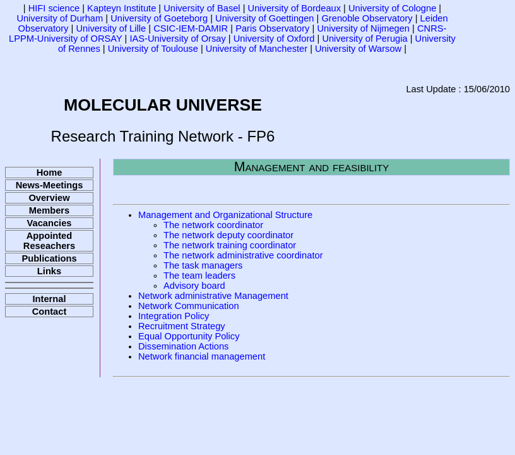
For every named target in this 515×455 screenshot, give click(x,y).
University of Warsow (358, 49)
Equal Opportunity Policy (189, 336)
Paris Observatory (272, 28)
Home (49, 172)
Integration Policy (173, 316)
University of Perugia (364, 38)
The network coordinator (213, 225)
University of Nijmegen (363, 28)
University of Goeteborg (159, 18)
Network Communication (188, 306)
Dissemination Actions (183, 346)
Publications (48, 258)
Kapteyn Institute (121, 8)
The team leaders (199, 275)
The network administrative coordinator (243, 255)
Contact (49, 311)
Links (49, 271)
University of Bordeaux (294, 8)
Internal (49, 299)
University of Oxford (274, 38)
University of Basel (201, 8)
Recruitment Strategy (181, 326)
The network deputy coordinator (228, 235)
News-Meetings (49, 185)
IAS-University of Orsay (177, 38)
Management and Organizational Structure (225, 215)
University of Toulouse (153, 49)
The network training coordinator (229, 245)
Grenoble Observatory (366, 18)
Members (49, 210)
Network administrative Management (213, 296)
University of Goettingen (264, 18)
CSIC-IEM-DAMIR (190, 28)
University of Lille (111, 28)
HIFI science (54, 8)
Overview (48, 198)
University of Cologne (392, 8)
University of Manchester (256, 49)
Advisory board (194, 286)
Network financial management (201, 356)
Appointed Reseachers (49, 241)
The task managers (202, 265)
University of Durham (59, 18)
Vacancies (49, 223)
